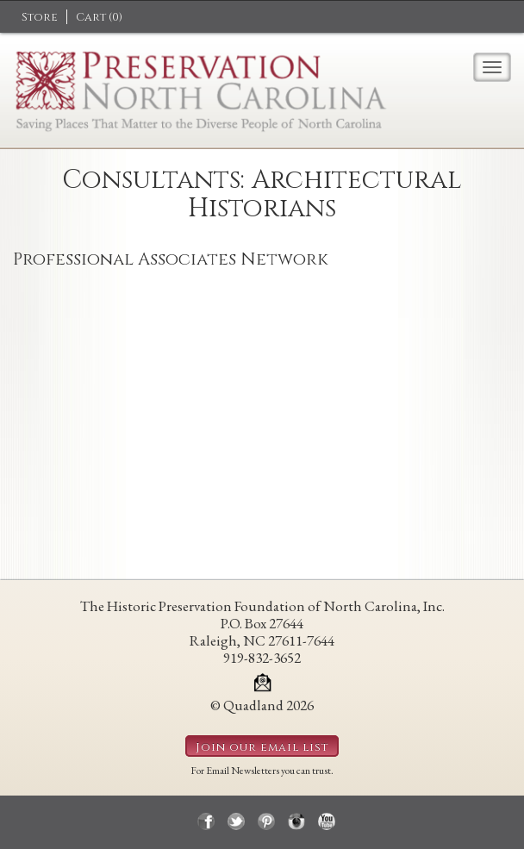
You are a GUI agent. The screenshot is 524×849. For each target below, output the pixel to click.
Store (40, 17)
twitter (236, 821)
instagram (296, 821)
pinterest (266, 821)
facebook (206, 821)
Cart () (99, 17)
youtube (326, 821)
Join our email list (262, 747)
